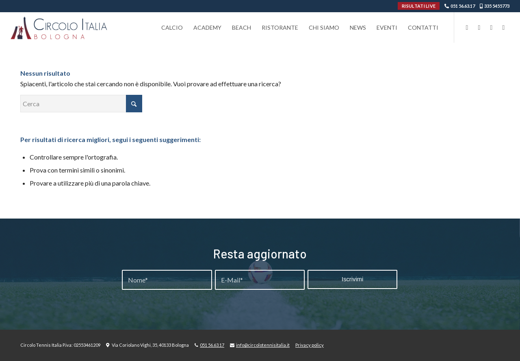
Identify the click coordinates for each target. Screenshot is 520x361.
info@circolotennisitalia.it (263, 345)
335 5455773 (496, 6)
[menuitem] (172, 27)
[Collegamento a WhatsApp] (503, 27)
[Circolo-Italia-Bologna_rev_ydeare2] (59, 27)
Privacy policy (309, 345)
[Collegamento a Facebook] (467, 27)
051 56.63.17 (463, 6)
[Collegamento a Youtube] (491, 27)
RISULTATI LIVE (419, 6)
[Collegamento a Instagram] (479, 27)
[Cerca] (81, 103)
